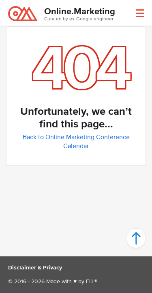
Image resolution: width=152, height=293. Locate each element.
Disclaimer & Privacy (35, 268)
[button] (140, 13)
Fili (89, 281)
